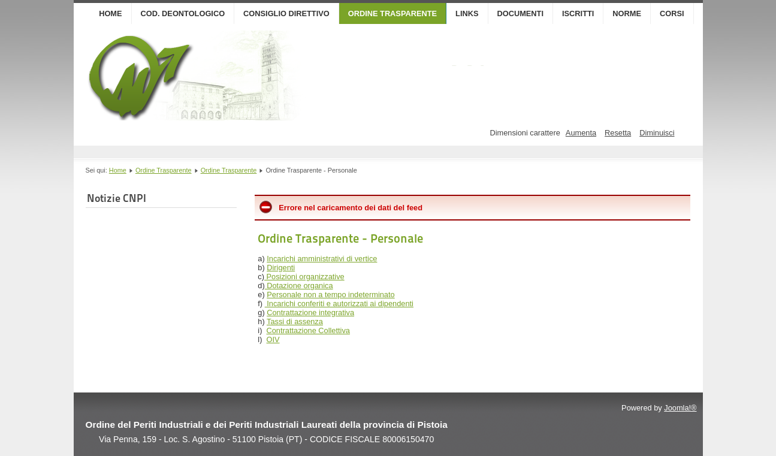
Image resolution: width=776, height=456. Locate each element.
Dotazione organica (299, 285)
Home (110, 13)
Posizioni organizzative (304, 276)
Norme (626, 13)
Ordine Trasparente (392, 13)
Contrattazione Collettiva (308, 330)
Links (466, 13)
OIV (273, 339)
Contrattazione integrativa (310, 312)
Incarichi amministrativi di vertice (322, 258)
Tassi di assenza (295, 321)
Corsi (672, 13)
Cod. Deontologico (183, 13)
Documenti (520, 13)
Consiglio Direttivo (286, 13)
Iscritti (578, 13)
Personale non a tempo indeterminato (330, 294)
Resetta (618, 132)
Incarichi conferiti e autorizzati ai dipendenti (339, 303)
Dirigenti (281, 267)
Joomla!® (680, 407)
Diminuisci (656, 132)
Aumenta (581, 132)
